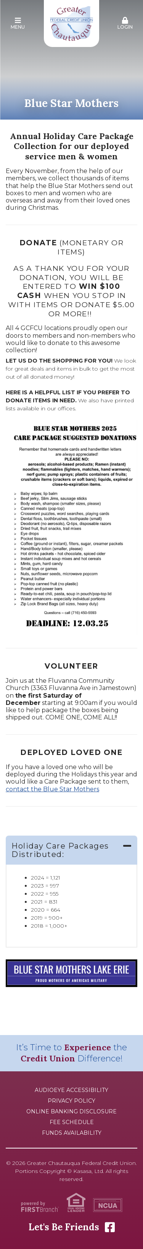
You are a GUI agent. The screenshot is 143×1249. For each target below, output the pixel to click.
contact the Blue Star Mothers (52, 789)
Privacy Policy (71, 1100)
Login (125, 23)
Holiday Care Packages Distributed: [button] (60, 850)
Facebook (110, 1227)
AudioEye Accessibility (71, 1090)
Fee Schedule (72, 1122)
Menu (18, 23)
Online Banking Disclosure (71, 1111)
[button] (18, 23)
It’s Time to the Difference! (71, 1053)
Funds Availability (71, 1132)
